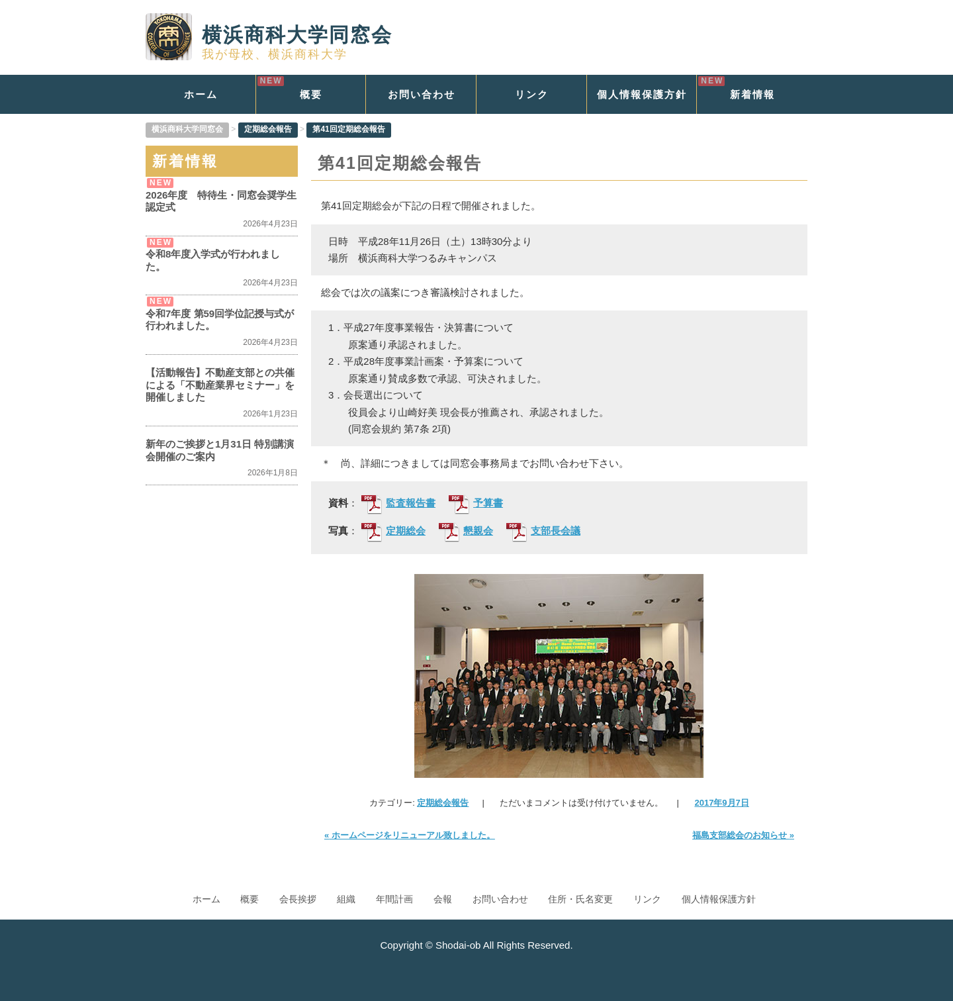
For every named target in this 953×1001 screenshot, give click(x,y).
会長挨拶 (297, 899)
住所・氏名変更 (580, 899)
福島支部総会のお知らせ (743, 835)
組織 (346, 899)
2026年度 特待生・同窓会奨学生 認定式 (222, 201)
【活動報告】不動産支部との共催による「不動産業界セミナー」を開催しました (220, 385)
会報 (442, 899)
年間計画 (394, 899)
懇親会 (466, 531)
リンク (532, 94)
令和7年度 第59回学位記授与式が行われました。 (220, 319)
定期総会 (393, 531)
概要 (311, 94)
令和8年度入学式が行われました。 (213, 259)
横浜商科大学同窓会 (269, 35)
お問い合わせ (421, 94)
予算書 (476, 503)
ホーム (201, 94)
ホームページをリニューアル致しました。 (409, 835)
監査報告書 (398, 503)
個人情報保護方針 (642, 94)
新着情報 (752, 94)
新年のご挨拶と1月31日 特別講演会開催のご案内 (220, 449)
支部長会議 (543, 531)
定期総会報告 (443, 803)
